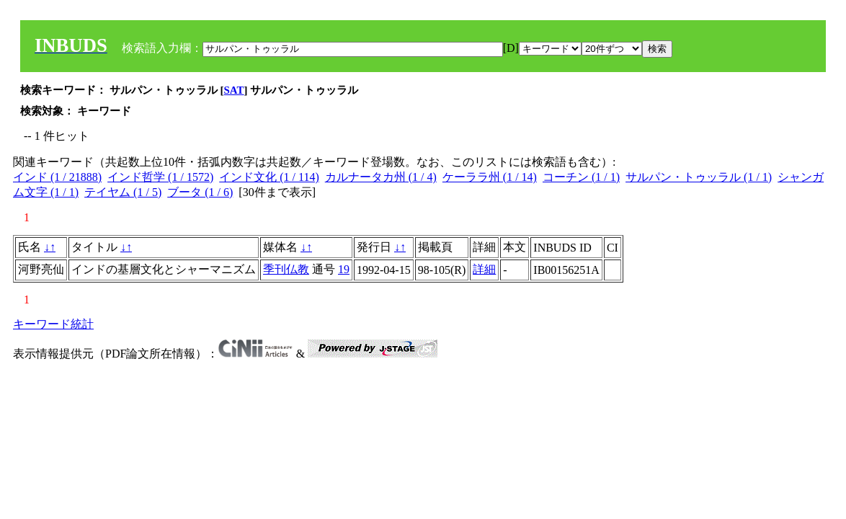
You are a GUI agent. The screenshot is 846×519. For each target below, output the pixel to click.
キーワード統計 (53, 324)
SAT (234, 90)
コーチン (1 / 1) (581, 177)
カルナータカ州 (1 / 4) (381, 177)
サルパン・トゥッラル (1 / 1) (698, 177)
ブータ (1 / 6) (200, 192)
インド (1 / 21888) (57, 177)
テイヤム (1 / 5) (122, 192)
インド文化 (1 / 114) (269, 177)
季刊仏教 (286, 269)
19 (343, 269)
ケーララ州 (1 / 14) (489, 177)
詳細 (484, 269)
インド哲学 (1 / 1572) (160, 177)
